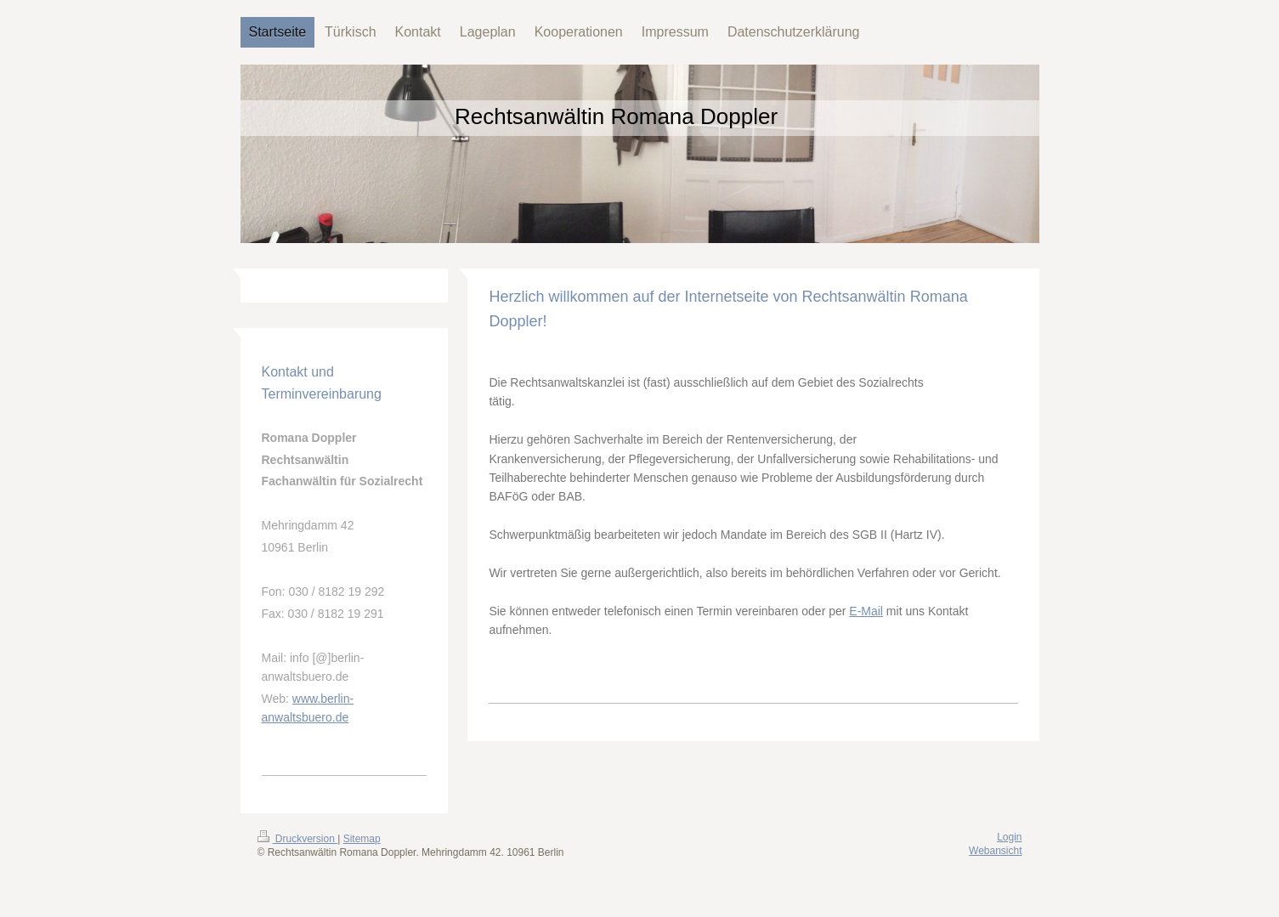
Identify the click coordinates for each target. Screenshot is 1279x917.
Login (1009, 837)
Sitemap (362, 839)
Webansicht (995, 851)
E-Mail (866, 611)
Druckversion (297, 839)
